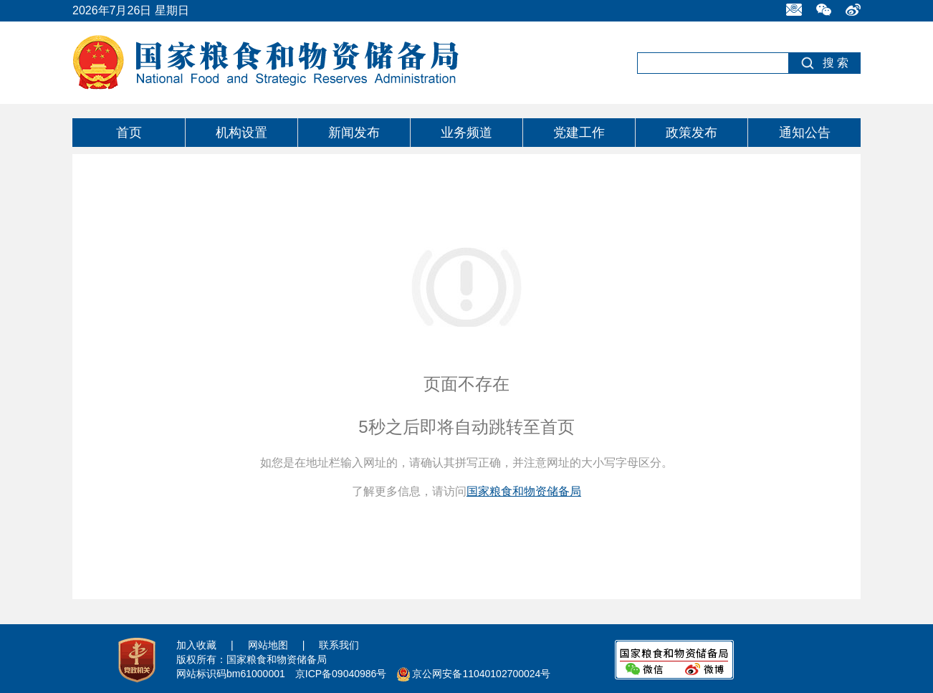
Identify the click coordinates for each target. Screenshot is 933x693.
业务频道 (466, 132)
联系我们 (339, 645)
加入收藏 (196, 645)
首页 (129, 132)
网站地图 (268, 645)
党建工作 (579, 132)
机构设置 (241, 132)
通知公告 (805, 132)
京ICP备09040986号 (341, 673)
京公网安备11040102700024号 (481, 673)
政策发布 (691, 132)
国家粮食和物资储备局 (523, 491)
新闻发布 (354, 132)
